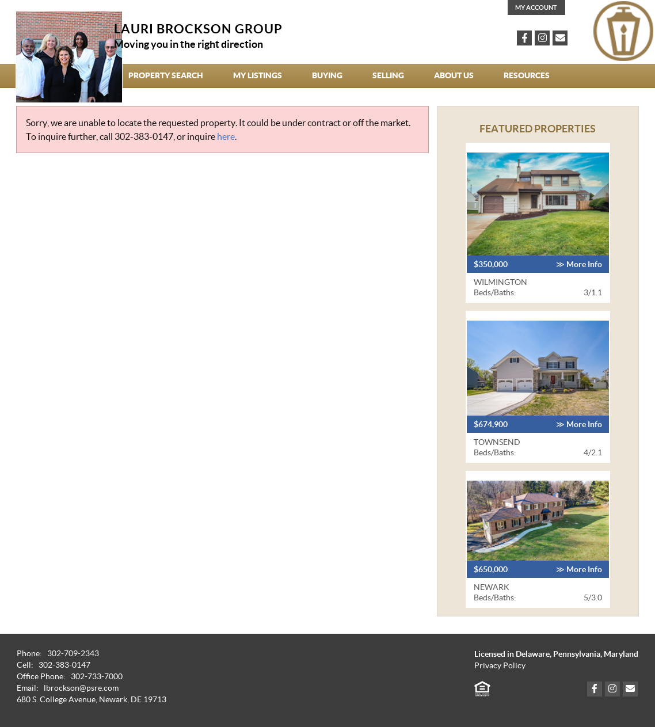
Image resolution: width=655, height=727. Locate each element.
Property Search (165, 75)
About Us (454, 75)
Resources (527, 75)
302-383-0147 (144, 136)
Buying (327, 75)
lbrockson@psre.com (81, 688)
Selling (388, 75)
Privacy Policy (499, 665)
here (226, 136)
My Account (536, 7)
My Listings (257, 75)
